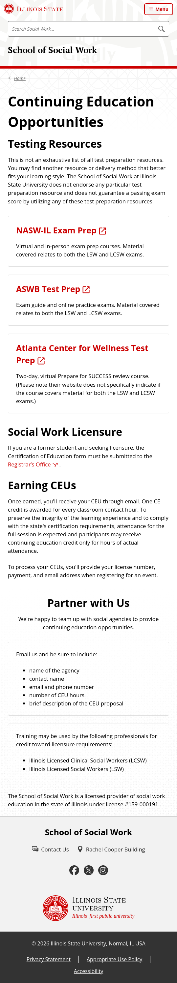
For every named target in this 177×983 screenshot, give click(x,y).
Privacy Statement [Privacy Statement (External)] (49, 959)
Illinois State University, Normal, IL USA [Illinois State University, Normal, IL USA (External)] (98, 943)
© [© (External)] (34, 943)
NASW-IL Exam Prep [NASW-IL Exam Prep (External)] (56, 230)
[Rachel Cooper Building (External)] (111, 849)
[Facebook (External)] (74, 870)
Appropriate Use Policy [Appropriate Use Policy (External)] (114, 959)
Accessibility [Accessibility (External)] (88, 971)
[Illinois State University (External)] (33, 8)
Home (20, 78)
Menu (161, 9)
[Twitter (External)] (88, 870)
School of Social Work (52, 49)
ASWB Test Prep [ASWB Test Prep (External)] (48, 288)
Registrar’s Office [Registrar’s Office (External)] (29, 464)
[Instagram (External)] (103, 870)
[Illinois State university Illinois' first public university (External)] (89, 908)
